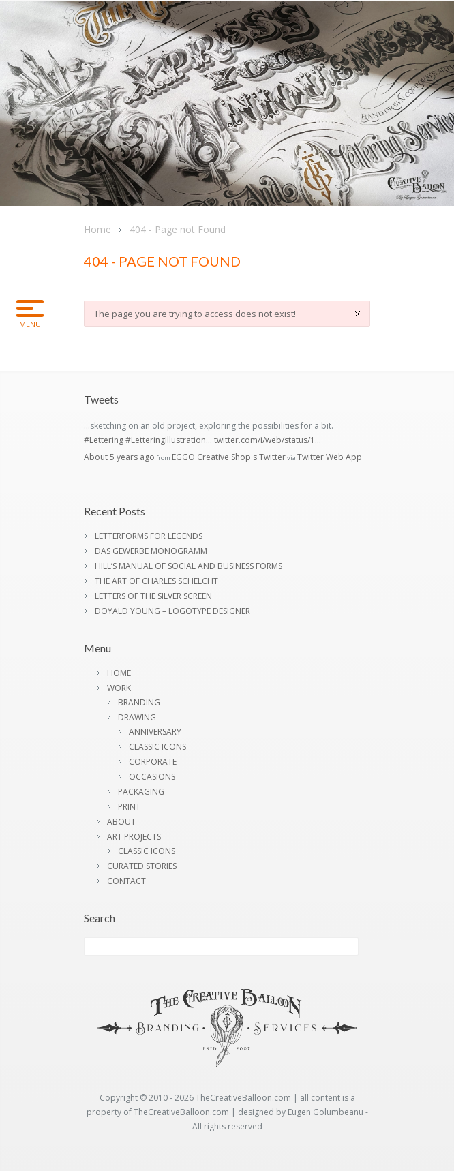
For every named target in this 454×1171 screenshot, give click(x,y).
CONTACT (126, 881)
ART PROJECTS (134, 836)
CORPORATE (153, 761)
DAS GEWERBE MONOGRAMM (151, 551)
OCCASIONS (152, 776)
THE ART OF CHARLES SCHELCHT (156, 581)
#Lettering (103, 440)
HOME (119, 673)
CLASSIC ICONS (157, 746)
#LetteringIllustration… (168, 440)
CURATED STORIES (142, 866)
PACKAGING (141, 791)
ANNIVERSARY (155, 731)
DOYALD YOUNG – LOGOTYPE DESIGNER (172, 611)
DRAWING (137, 717)
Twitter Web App (329, 457)
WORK (119, 688)
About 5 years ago (119, 457)
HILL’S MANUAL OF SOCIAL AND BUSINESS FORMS (188, 566)
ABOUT (121, 821)
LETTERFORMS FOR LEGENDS (148, 536)
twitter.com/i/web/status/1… (267, 440)
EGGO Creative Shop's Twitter (229, 457)
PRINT (129, 806)
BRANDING (139, 702)
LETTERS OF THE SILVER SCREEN (153, 596)
